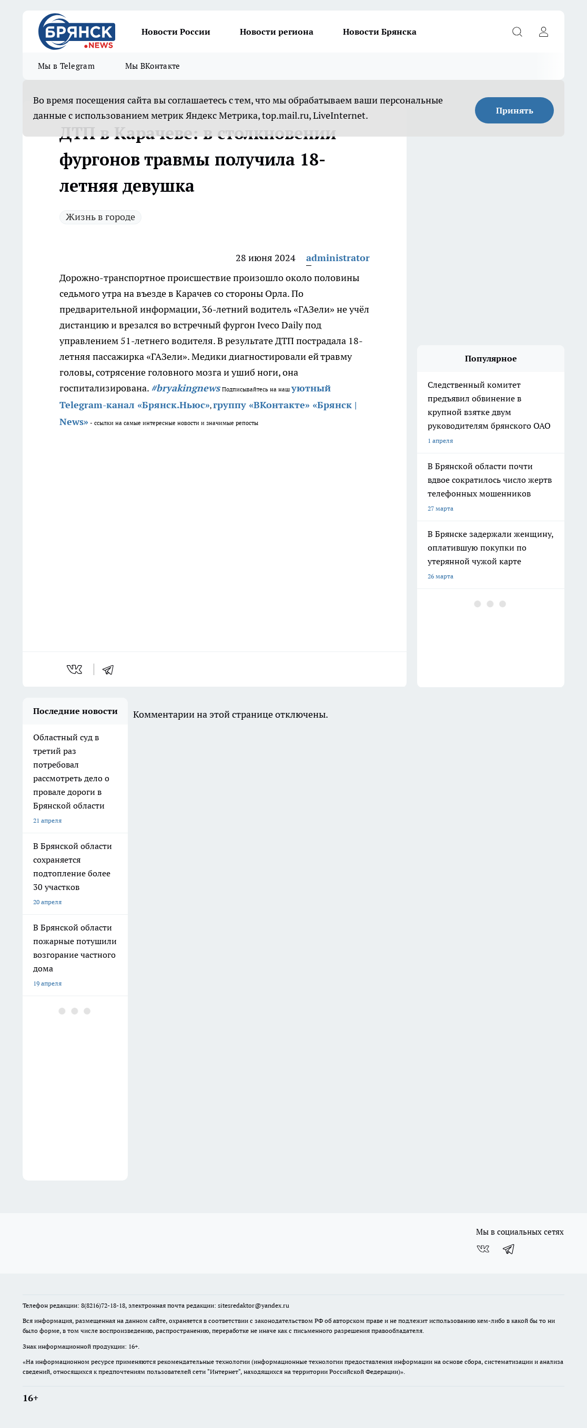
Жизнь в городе (100, 217)
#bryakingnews (185, 388)
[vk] (75, 669)
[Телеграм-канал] (509, 1248)
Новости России (175, 31)
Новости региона (276, 31)
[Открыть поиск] (517, 31)
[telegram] (111, 669)
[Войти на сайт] (543, 31)
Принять (514, 110)
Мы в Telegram (66, 66)
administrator (338, 258)
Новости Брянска (380, 31)
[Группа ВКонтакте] (483, 1248)
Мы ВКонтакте (152, 66)
